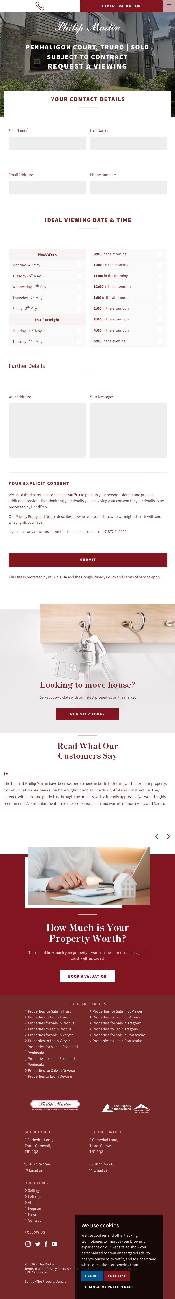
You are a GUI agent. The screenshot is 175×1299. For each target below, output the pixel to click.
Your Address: (20, 396)
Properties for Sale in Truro (48, 1011)
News (31, 1214)
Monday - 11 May (27, 330)
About (31, 1202)
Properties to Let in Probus (48, 1028)
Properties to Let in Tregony (113, 1028)
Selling (32, 1190)
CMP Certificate (36, 1272)
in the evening (109, 341)
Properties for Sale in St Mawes (116, 1011)
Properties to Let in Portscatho (115, 1040)
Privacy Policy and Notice (36, 516)
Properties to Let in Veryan (48, 1040)
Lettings (33, 1196)
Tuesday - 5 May (26, 275)
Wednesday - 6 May (29, 286)
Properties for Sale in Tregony (115, 1022)
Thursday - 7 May (27, 297)
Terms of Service (137, 576)
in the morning (110, 254)
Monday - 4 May (26, 264)
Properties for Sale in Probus (49, 1022)
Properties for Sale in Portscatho (117, 1034)
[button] (156, 836)
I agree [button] (92, 1293)
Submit (88, 559)
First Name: (18, 130)
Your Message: (101, 396)
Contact (33, 1220)
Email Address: (21, 174)
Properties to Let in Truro (47, 1017)
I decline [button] (117, 1293)
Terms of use (34, 1268)
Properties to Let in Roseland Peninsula (50, 1061)
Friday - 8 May (24, 308)
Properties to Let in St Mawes (114, 1017)
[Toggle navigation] (168, 6)
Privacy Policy (105, 576)
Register (33, 1208)
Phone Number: (103, 174)
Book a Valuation (87, 976)
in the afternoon (112, 286)
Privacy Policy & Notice (63, 1268)
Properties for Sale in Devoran (50, 1070)
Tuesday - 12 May (27, 341)
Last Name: (99, 130)
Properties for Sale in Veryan (49, 1034)
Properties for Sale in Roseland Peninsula (51, 1049)
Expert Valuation (121, 6)
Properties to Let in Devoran (49, 1076)
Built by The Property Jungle (45, 1281)
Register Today (87, 713)
